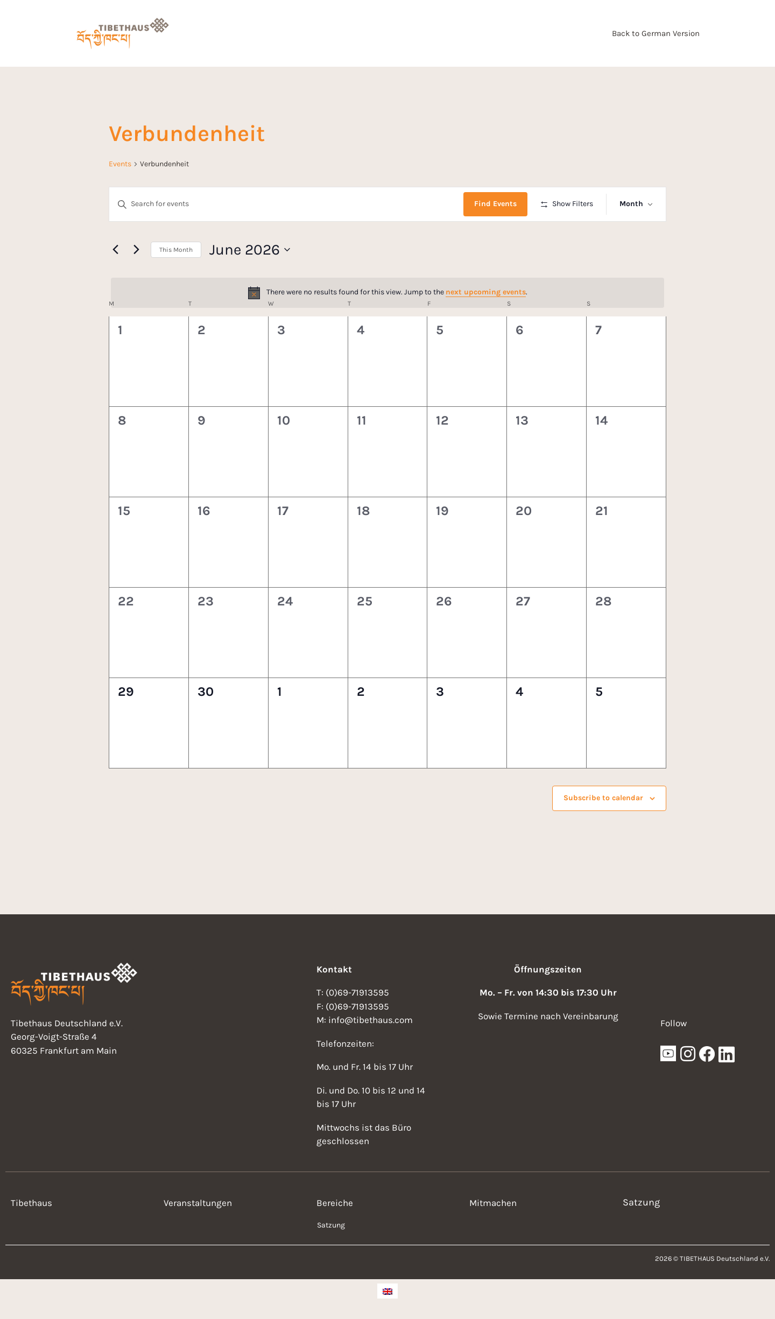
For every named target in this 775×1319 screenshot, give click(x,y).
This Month (176, 249)
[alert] (387, 293)
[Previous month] (115, 249)
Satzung (331, 1225)
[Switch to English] (387, 1291)
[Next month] (136, 249)
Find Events (495, 203)
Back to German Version (656, 33)
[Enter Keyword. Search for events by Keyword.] (286, 204)
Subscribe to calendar (603, 797)
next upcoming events (486, 292)
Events (120, 163)
